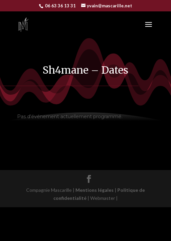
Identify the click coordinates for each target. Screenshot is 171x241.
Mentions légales (95, 190)
